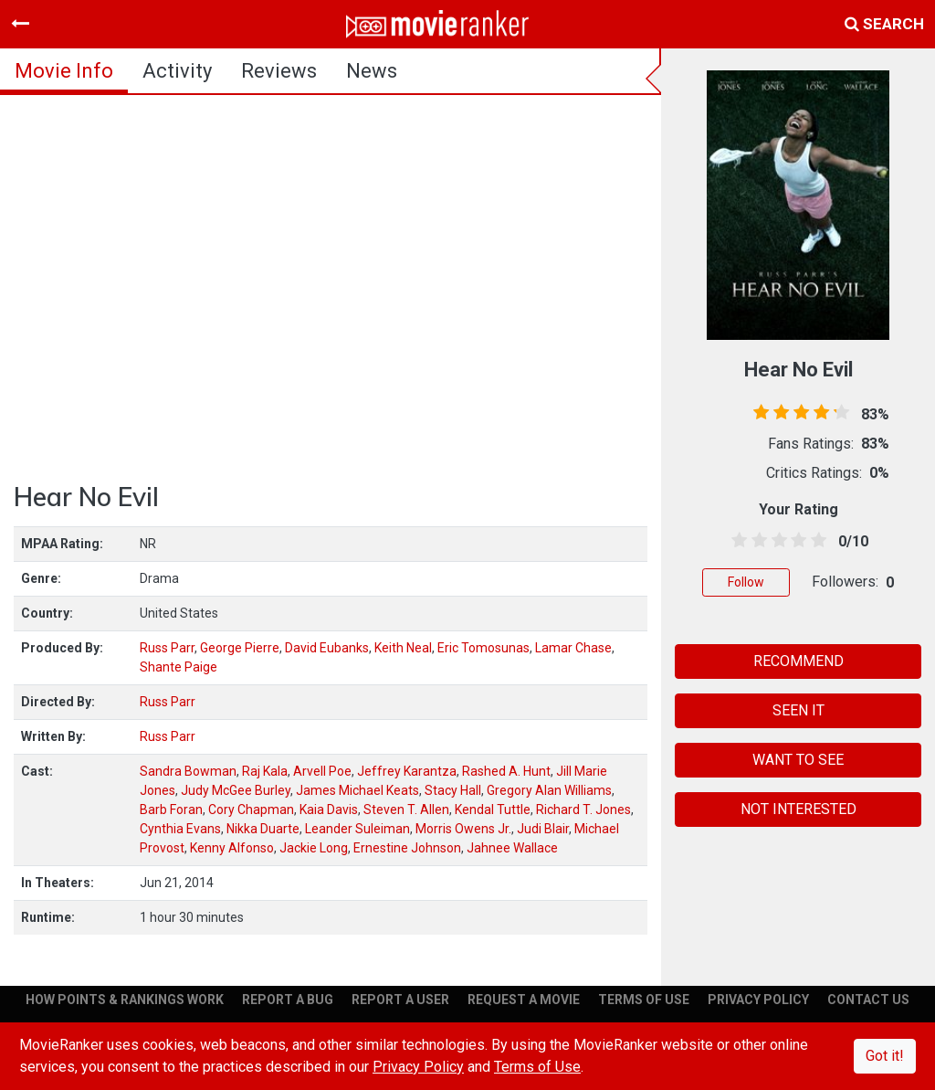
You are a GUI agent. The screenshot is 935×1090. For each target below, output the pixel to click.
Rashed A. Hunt (506, 771)
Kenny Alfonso (232, 848)
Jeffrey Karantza (407, 771)
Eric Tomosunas (483, 647)
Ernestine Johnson (407, 848)
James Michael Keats (357, 790)
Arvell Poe (322, 771)
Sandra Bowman (188, 771)
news (371, 70)
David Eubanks (327, 647)
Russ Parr (167, 647)
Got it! (885, 1055)
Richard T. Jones (583, 809)
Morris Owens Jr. (463, 828)
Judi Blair (543, 828)
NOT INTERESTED (798, 809)
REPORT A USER (400, 999)
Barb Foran (171, 809)
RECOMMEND (798, 661)
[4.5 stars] (815, 541)
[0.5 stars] (736, 541)
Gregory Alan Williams (549, 790)
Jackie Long (313, 848)
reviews (279, 70)
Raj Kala (265, 771)
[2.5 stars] (776, 541)
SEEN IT (798, 710)
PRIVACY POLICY (758, 999)
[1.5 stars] (756, 541)
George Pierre (239, 647)
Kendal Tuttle (493, 809)
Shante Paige (178, 667)
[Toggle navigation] (20, 24)
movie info (64, 70)
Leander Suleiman (357, 828)
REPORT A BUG (287, 999)
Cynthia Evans (180, 828)
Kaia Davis (328, 809)
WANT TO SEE (798, 759)
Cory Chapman (251, 809)
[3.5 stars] (795, 541)
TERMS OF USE (643, 999)
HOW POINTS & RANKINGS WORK (125, 999)
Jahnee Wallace (512, 848)
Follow (746, 582)
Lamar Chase (573, 647)
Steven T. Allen (406, 809)
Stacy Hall (453, 790)
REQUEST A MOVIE (524, 999)
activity (177, 70)
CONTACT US (868, 999)
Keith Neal (403, 647)
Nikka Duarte (262, 828)
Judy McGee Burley (235, 790)
